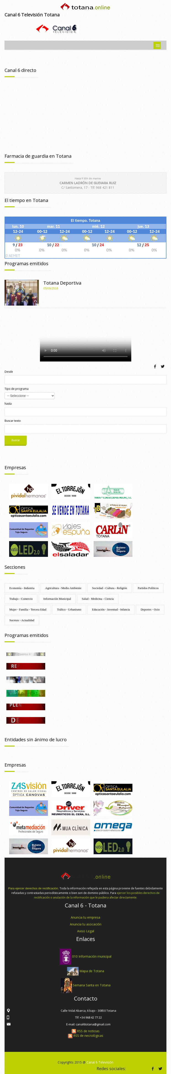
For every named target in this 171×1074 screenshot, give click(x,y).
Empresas (15, 467)
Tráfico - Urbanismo (69, 609)
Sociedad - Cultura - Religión (109, 588)
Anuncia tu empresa (85, 917)
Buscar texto (13, 421)
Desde (9, 372)
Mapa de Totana (91, 971)
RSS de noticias (86, 1031)
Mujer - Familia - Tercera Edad (27, 609)
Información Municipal (57, 598)
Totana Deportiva (62, 283)
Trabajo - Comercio (21, 598)
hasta (8, 404)
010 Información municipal (91, 956)
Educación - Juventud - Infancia (111, 609)
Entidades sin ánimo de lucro (36, 739)
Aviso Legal (85, 931)
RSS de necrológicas (85, 1035)
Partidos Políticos (148, 588)
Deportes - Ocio (150, 609)
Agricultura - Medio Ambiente (63, 588)
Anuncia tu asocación (85, 924)
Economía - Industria (21, 588)
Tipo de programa (17, 389)
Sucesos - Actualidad (21, 620)
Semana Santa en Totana (91, 985)
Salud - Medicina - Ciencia (98, 598)
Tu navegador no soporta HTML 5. (85, 335)
